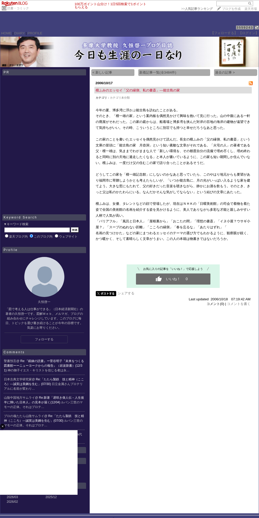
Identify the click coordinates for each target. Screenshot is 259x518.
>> (197, 9)
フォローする (44, 339)
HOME (6, 33)
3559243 (245, 27)
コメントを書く (238, 304)
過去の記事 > (225, 72)
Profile (11, 250)
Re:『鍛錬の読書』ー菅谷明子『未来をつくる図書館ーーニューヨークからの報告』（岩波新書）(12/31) (44, 365)
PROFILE (35, 33)
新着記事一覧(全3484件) (157, 72)
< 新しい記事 (102, 72)
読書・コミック (18, 8)
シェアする (126, 293)
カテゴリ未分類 (120, 97)
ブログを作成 (231, 9)
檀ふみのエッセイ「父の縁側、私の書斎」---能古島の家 (138, 90)
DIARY (19, 33)
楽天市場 (251, 9)
